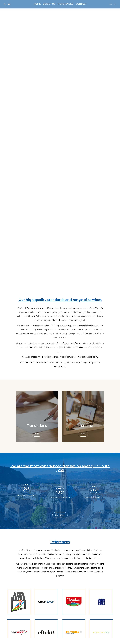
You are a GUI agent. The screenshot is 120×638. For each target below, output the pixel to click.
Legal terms (63, 632)
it (115, 4)
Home (37, 4)
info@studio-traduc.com (60, 618)
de (110, 4)
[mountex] (60, 528)
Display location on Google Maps (60, 611)
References (65, 4)
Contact (81, 4)
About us (49, 4)
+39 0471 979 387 (60, 614)
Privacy (54, 632)
